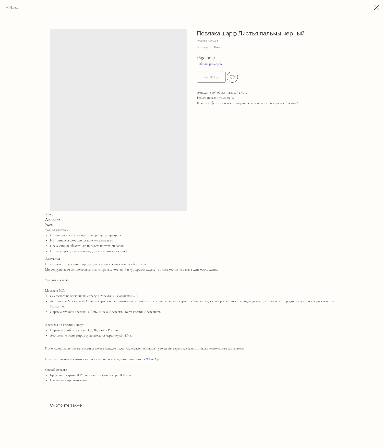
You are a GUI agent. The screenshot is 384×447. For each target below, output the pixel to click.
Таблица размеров (209, 64)
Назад (13, 7)
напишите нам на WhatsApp (140, 359)
